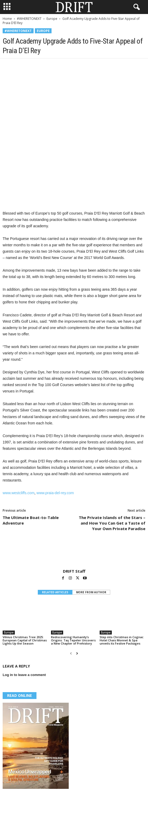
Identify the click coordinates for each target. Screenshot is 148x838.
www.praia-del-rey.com (55, 493)
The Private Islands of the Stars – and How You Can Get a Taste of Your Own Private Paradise (112, 523)
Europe (52, 18)
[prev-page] (70, 653)
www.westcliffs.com (18, 493)
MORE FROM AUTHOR (91, 592)
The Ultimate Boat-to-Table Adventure (31, 520)
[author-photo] (74, 553)
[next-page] (77, 653)
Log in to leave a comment (24, 675)
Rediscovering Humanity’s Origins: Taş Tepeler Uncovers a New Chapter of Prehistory (73, 640)
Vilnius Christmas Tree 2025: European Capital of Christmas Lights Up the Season (25, 640)
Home (7, 18)
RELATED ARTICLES (55, 592)
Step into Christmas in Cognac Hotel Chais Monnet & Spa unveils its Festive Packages (122, 640)
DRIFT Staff (74, 571)
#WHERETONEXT (29, 18)
